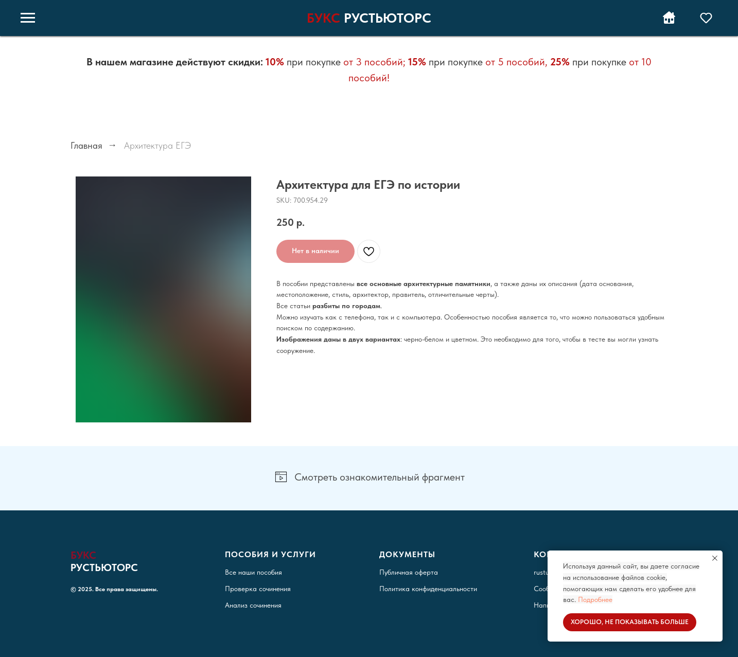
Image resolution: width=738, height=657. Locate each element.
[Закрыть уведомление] (715, 558)
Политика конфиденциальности (428, 588)
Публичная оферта (408, 572)
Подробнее (595, 599)
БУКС (323, 18)
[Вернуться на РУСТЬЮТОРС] (669, 23)
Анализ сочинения (253, 605)
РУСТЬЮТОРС (387, 18)
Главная (86, 145)
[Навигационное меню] (28, 18)
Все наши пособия (253, 572)
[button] (706, 17)
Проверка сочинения (258, 588)
